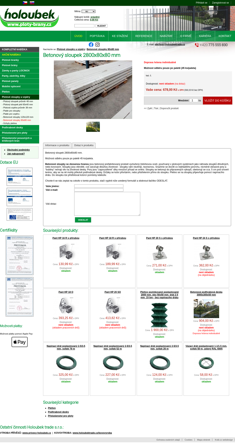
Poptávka (97, 36)
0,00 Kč (94, 19)
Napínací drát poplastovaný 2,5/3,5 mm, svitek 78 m (66, 352)
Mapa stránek (203, 444)
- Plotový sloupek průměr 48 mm (17, 101)
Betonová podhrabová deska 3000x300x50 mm (206, 298)
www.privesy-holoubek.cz (36, 437)
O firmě (186, 36)
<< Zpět (148, 108)
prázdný (95, 17)
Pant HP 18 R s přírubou (112, 242)
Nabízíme (166, 36)
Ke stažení (120, 36)
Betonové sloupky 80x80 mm (103, 49)
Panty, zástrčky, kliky (13, 76)
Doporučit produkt (169, 108)
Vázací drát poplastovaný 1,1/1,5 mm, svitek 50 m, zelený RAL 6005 (206, 352)
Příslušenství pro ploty (60, 420)
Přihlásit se (201, 2)
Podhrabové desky (58, 416)
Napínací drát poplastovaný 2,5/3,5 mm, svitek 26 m (159, 352)
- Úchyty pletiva (9, 123)
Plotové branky (10, 60)
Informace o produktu (57, 145)
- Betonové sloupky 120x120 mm (17, 117)
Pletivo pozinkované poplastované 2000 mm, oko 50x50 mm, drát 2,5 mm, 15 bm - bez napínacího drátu (159, 299)
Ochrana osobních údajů (168, 444)
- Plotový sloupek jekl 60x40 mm (17, 104)
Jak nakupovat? (16, 153)
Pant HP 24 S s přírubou (206, 242)
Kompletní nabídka (14, 49)
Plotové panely (10, 81)
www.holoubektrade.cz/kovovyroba (92, 437)
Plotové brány (9, 65)
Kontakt (225, 36)
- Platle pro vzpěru (10, 114)
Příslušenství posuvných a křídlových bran (17, 139)
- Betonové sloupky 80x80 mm (16, 120)
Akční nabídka (11, 54)
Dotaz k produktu (83, 145)
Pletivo (52, 412)
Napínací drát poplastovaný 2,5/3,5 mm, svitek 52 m (112, 352)
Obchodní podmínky (18, 149)
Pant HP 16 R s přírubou (65, 242)
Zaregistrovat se (220, 2)
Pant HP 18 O (66, 296)
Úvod (78, 36)
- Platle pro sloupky (11, 111)
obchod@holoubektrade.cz (170, 44)
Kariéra (205, 36)
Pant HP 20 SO (113, 296)
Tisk (156, 108)
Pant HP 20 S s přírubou (159, 242)
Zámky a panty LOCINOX (16, 70)
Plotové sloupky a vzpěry (71, 49)
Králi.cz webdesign (224, 444)
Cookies (189, 444)
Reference (143, 36)
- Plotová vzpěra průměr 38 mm (17, 107)
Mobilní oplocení (11, 86)
